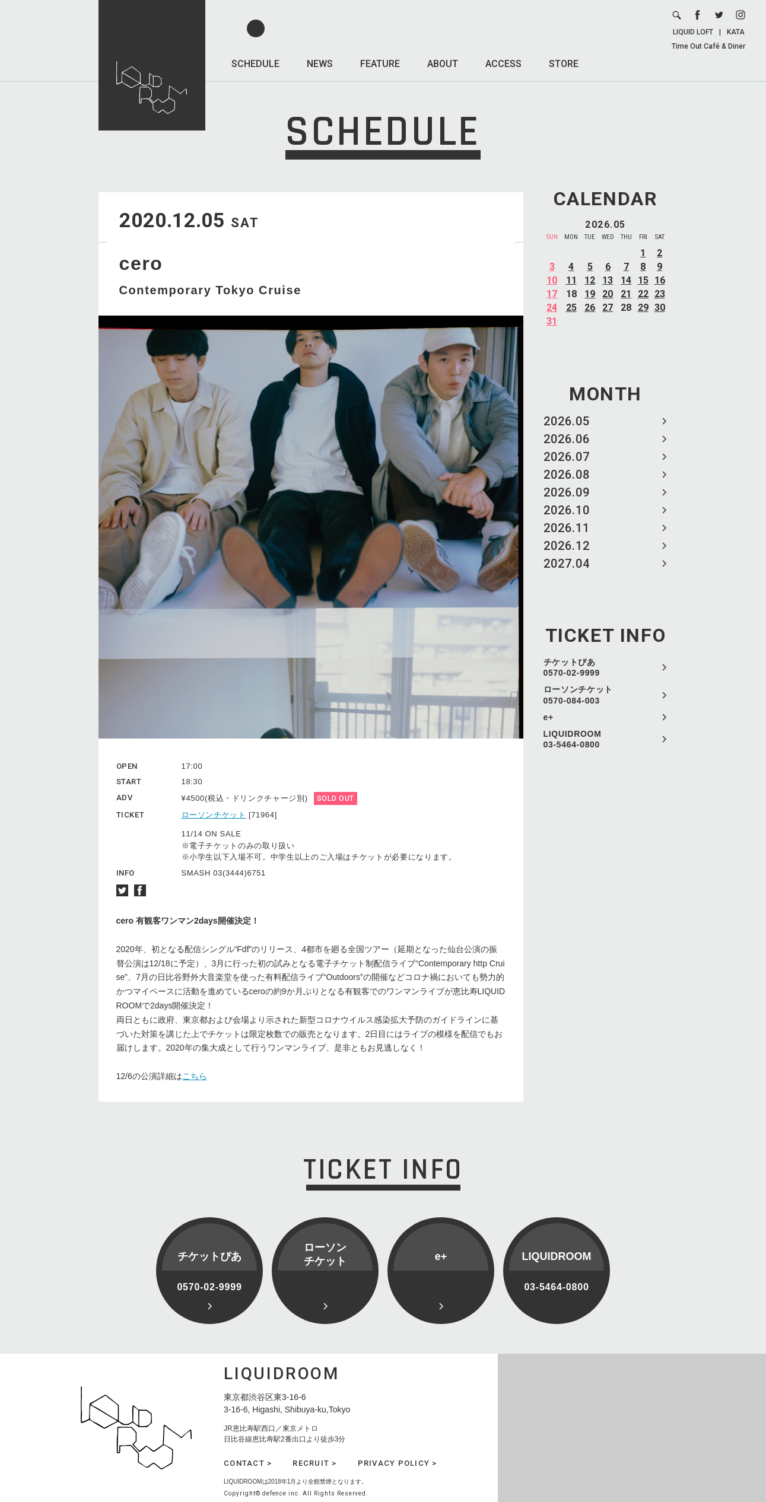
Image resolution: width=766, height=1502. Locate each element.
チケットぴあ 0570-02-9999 (571, 667)
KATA (736, 32)
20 (607, 294)
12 (589, 280)
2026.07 (566, 457)
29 (643, 307)
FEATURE (380, 63)
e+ (548, 717)
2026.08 (566, 474)
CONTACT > (248, 1463)
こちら (194, 1076)
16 (659, 280)
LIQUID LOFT (693, 32)
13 (607, 280)
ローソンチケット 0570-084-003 (578, 695)
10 (551, 280)
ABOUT (442, 63)
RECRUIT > (314, 1463)
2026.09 (566, 492)
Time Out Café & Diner (708, 46)
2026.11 (566, 528)
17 (551, 294)
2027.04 (566, 563)
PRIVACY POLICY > (397, 1463)
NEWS (320, 63)
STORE (564, 63)
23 (659, 294)
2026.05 (566, 421)
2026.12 (566, 546)
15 (643, 280)
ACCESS (503, 63)
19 (589, 294)
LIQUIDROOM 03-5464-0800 (572, 739)
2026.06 (566, 439)
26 (589, 307)
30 (659, 307)
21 (626, 294)
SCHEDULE (255, 63)
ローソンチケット (214, 814)
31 (551, 321)
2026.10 (566, 510)
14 (626, 280)
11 (571, 280)
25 (571, 307)
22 (643, 294)
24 (551, 307)
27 (607, 307)
